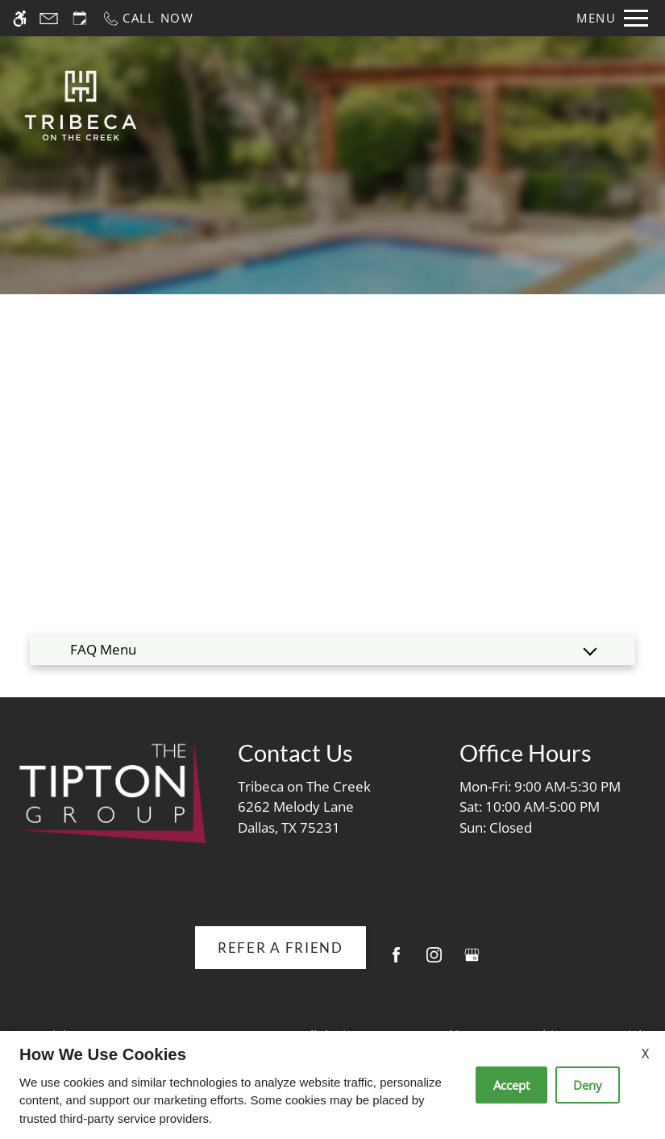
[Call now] (148, 18)
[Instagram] (434, 961)
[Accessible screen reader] (20, 18)
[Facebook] (396, 961)
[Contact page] (49, 18)
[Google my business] (472, 961)
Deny (587, 1085)
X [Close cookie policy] (645, 1053)
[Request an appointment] (80, 18)
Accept (511, 1085)
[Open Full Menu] (612, 18)
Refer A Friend (280, 947)
